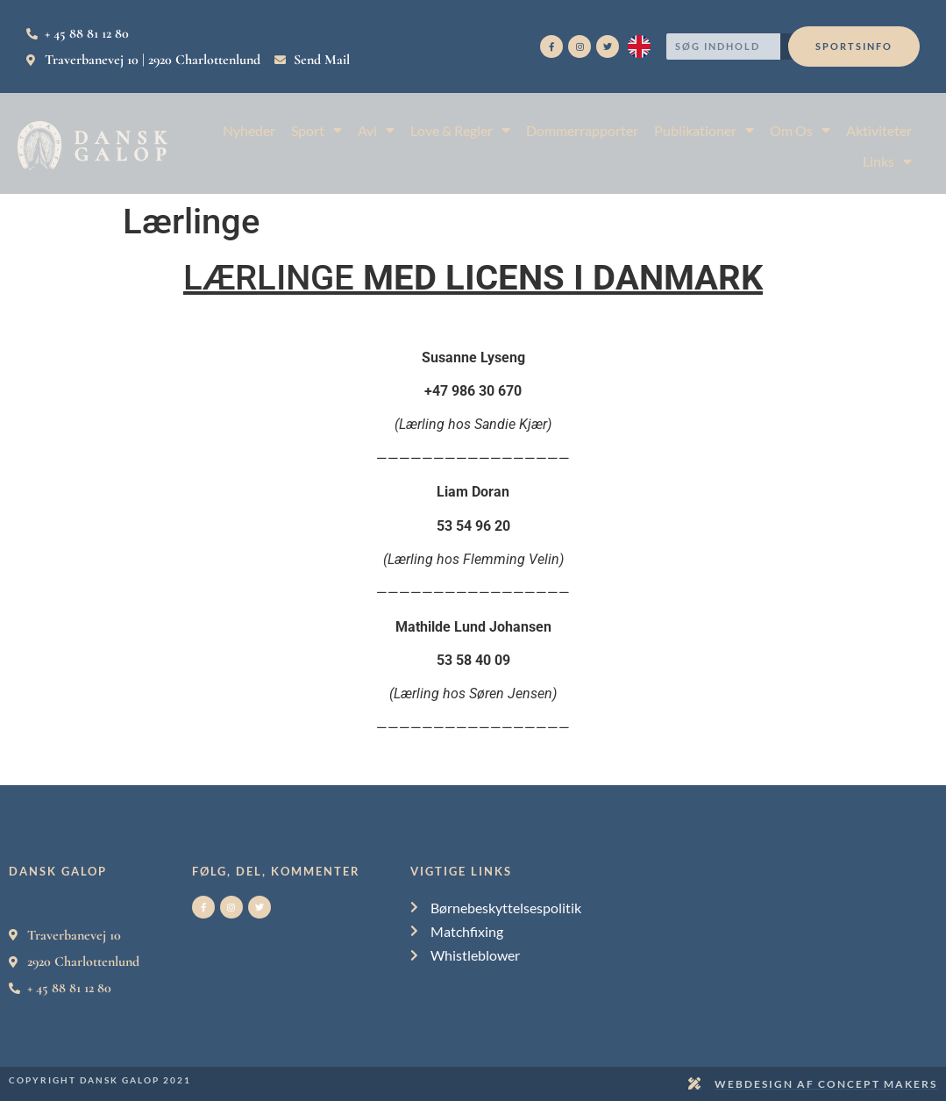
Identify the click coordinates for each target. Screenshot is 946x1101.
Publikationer (704, 130)
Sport (316, 130)
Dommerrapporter (582, 130)
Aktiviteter (879, 130)
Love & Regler (460, 130)
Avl (376, 130)
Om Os (800, 130)
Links (887, 161)
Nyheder (249, 130)
